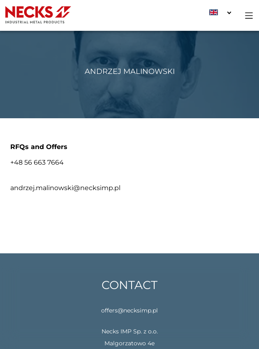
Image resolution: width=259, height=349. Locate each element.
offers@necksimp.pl (129, 310)
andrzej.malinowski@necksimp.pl (65, 188)
